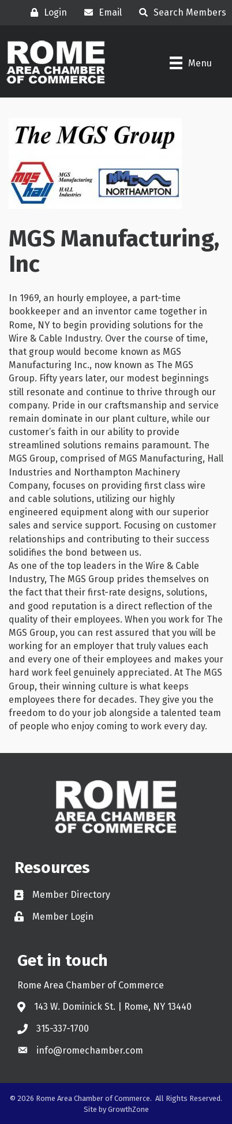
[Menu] (190, 63)
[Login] (46, 12)
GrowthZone (128, 1109)
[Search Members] (179, 12)
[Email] (100, 12)
